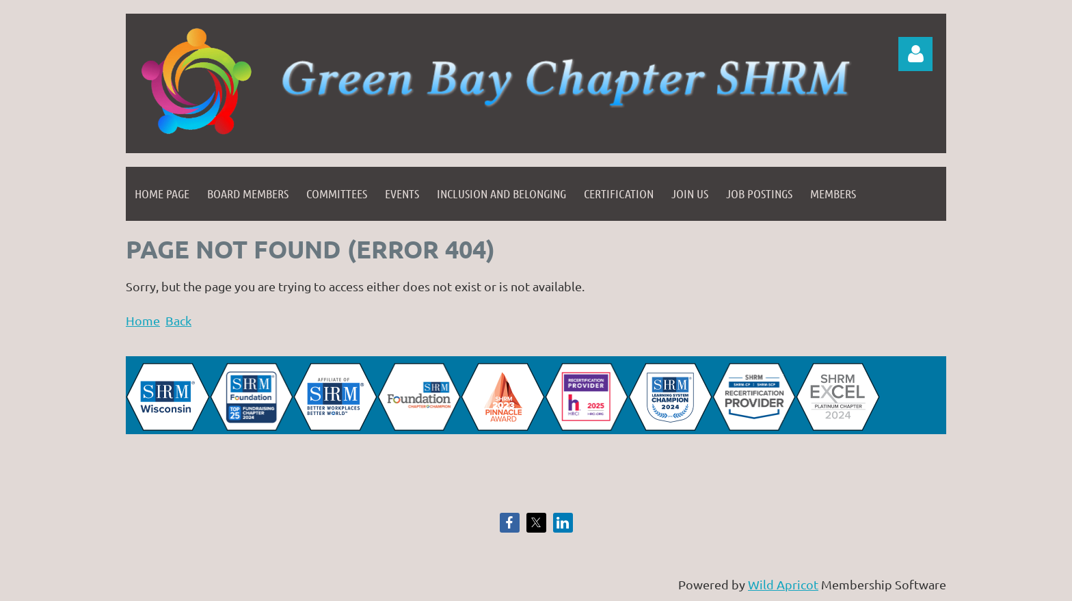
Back (178, 320)
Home (143, 320)
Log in (915, 54)
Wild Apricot (783, 584)
